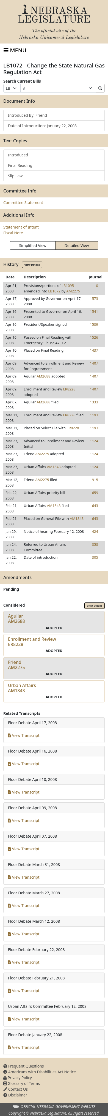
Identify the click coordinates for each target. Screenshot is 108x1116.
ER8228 (69, 389)
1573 (94, 298)
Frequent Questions (23, 1066)
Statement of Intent (21, 227)
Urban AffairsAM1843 (22, 688)
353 (95, 544)
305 (95, 557)
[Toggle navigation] (15, 50)
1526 (94, 337)
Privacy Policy (17, 1077)
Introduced (18, 155)
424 (95, 531)
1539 (94, 324)
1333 (94, 402)
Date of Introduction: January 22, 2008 (42, 125)
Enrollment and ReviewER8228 (32, 641)
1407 (94, 363)
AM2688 (43, 376)
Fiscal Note (13, 232)
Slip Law (15, 175)
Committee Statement (23, 202)
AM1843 (54, 466)
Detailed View (77, 245)
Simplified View (32, 245)
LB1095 (68, 285)
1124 (94, 440)
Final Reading (20, 165)
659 (95, 492)
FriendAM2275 (16, 664)
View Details (32, 265)
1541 (94, 311)
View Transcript (24, 735)
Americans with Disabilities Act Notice (39, 1071)
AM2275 (73, 291)
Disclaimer (15, 1095)
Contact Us (15, 1089)
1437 (94, 350)
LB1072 (54, 291)
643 (95, 505)
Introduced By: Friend (27, 115)
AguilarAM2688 (16, 618)
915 (95, 479)
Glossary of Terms (21, 1083)
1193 (94, 414)
